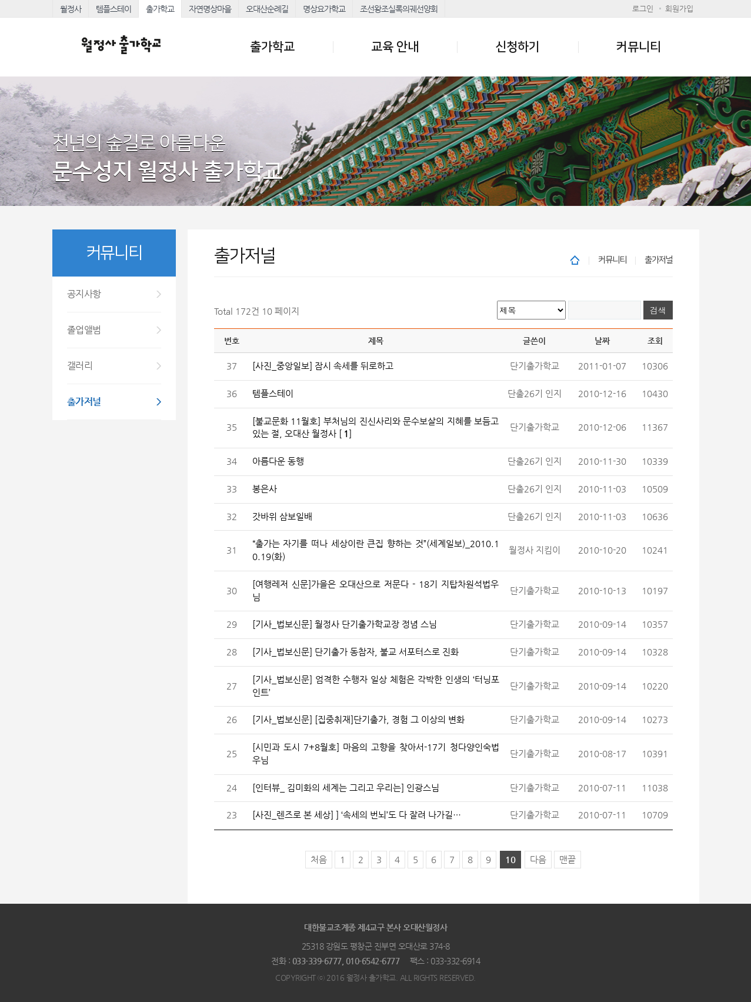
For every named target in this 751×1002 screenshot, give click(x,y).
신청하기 (517, 47)
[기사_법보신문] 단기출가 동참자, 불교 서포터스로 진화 (355, 652)
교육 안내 (395, 47)
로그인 (642, 8)
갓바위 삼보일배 (282, 516)
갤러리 (80, 365)
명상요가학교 (324, 9)
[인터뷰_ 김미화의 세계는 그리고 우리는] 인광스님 (345, 788)
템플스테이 (113, 9)
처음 (319, 859)
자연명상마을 (210, 9)
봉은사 (264, 489)
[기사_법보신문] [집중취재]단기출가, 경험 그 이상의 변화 (358, 719)
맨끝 (567, 859)
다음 (538, 859)
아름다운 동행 (278, 461)
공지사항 (84, 293)
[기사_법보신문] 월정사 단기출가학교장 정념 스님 (344, 624)
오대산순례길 (267, 9)
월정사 (70, 9)
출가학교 (160, 9)
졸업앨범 (84, 329)
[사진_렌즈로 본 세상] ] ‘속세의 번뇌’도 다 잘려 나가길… (356, 815)
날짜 (602, 340)
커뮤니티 (638, 47)
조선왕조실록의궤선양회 (399, 9)
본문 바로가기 (0, 0)
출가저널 (84, 401)
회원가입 (679, 8)
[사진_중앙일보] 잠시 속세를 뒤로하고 (322, 366)
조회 (655, 340)
